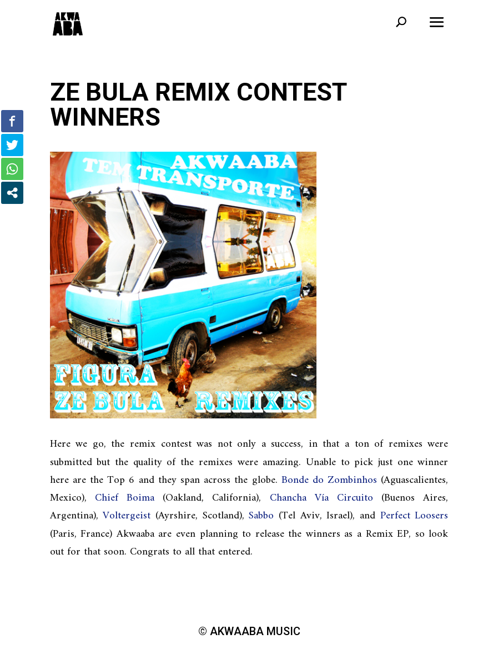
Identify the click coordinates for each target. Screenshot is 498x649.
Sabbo (261, 516)
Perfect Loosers (414, 516)
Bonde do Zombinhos (329, 480)
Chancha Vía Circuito (321, 498)
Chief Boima (124, 498)
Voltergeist (126, 516)
